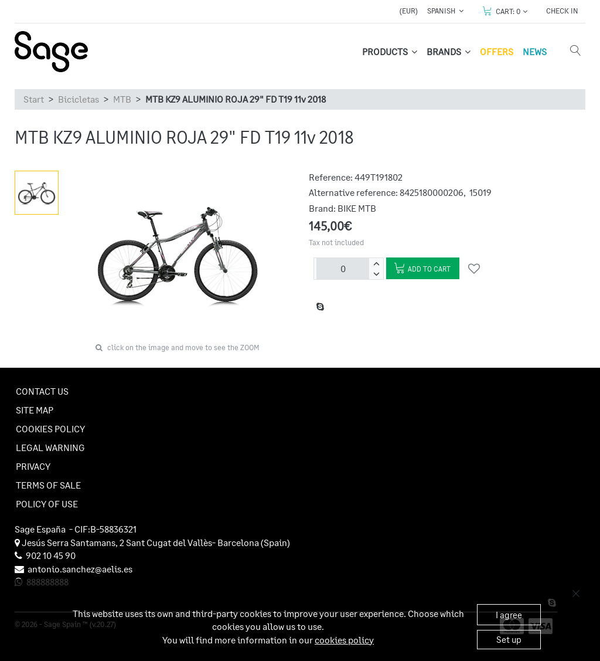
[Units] (342, 268)
